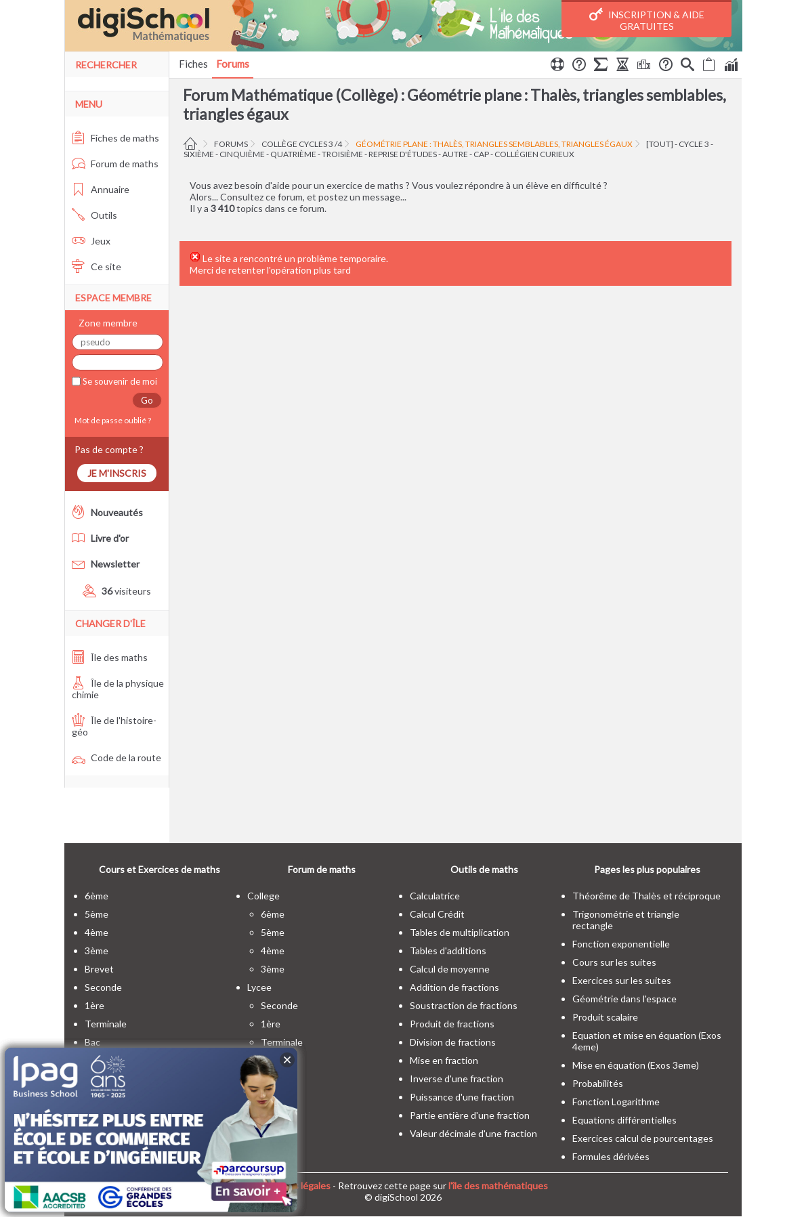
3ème (96, 950)
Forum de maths (115, 163)
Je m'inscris (116, 473)
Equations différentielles (624, 1120)
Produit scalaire (605, 1017)
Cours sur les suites (614, 962)
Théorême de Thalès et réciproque (646, 895)
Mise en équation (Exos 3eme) (635, 1065)
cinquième (242, 154)
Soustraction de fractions (463, 1005)
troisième (342, 154)
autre (455, 154)
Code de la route (116, 757)
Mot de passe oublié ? (111, 420)
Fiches (193, 64)
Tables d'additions (448, 950)
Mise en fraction (444, 1060)
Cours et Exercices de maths (159, 869)
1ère (94, 1005)
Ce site (96, 266)
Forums (232, 64)
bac (92, 1042)
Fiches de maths (115, 138)
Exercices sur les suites (621, 980)
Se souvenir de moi (119, 381)
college (263, 895)
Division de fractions (453, 1042)
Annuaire (100, 189)
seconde (103, 987)
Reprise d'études (402, 154)
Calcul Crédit (437, 914)
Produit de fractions (452, 1023)
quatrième (293, 154)
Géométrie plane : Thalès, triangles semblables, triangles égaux (494, 144)
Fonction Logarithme (616, 1101)
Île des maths (110, 657)
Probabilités (597, 1083)
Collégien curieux (534, 154)
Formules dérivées (611, 1156)
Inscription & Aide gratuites (646, 19)
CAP (481, 154)
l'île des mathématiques (498, 1185)
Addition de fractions (454, 987)
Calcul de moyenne (450, 969)
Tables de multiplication (459, 932)
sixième (199, 154)
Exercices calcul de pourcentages (642, 1138)
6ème (96, 895)
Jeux (91, 241)
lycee (259, 987)
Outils (94, 215)
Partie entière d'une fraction (470, 1115)
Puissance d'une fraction (462, 1097)
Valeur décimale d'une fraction (473, 1133)
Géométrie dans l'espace (624, 998)
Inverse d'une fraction (456, 1078)
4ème (96, 932)
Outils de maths (484, 869)
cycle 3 (694, 144)
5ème (96, 914)
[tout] (659, 144)
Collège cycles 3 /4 (301, 144)
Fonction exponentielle (621, 943)
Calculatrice (435, 895)
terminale (106, 1023)
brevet (99, 969)
